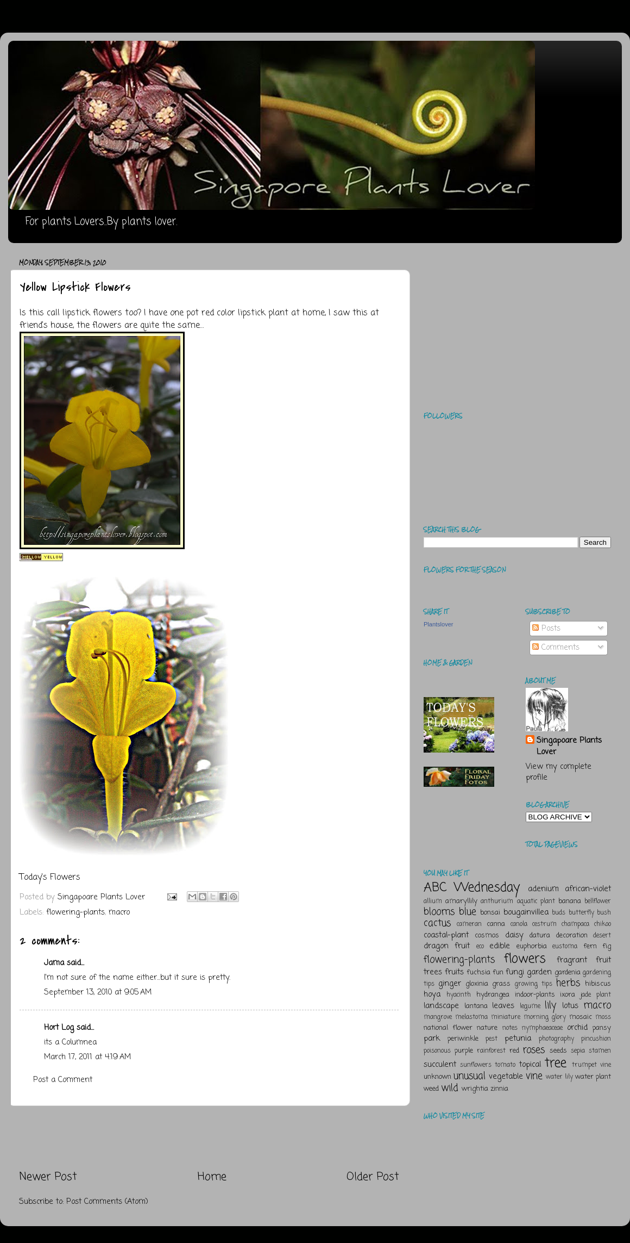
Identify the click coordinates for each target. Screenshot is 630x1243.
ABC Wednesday (472, 887)
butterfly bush (590, 913)
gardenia (568, 972)
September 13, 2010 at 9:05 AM (98, 992)
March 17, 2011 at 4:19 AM (87, 1057)
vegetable (506, 1077)
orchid (577, 1028)
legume (530, 1006)
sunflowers (476, 1065)
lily (550, 1005)
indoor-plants (535, 995)
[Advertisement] (209, 1138)
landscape (441, 1006)
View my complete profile (558, 772)
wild (449, 1088)
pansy (602, 1028)
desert (602, 936)
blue (467, 912)
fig (606, 946)
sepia (578, 1051)
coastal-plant (446, 935)
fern (590, 946)
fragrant (572, 960)
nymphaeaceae (542, 1028)
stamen (600, 1051)
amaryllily (461, 901)
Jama (54, 963)
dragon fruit (447, 946)
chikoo (602, 924)
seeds (558, 1051)
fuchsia (478, 972)
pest (491, 1039)
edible (499, 946)
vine (534, 1076)
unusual (469, 1076)
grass (501, 984)
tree (555, 1063)
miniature (505, 1017)
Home (212, 1177)
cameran (469, 924)
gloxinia (476, 984)
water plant (593, 1077)
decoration (572, 935)
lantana (476, 1006)
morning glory (545, 1017)
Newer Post (48, 1177)
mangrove (438, 1017)
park (432, 1039)
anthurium (497, 901)
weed (431, 1089)
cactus (437, 923)
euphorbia (531, 946)
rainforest (491, 1051)
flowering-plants (75, 912)
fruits (454, 972)
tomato (505, 1065)
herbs (568, 983)
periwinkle (463, 1039)
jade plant (596, 995)
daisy (514, 935)
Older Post (372, 1177)
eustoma (564, 947)
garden (539, 972)
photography (556, 1039)
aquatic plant (536, 901)
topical (530, 1065)
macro (119, 912)
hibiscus (598, 984)
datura (540, 935)
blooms (439, 912)
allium (433, 901)
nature (487, 1028)
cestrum (544, 924)
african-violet (588, 889)
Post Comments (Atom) (107, 1202)
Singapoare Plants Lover (569, 746)
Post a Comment (62, 1080)
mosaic (580, 1017)
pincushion (596, 1039)
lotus (570, 1006)
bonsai (490, 913)
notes (510, 1028)
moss (603, 1017)
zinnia (499, 1089)
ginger (449, 984)
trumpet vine (591, 1065)
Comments (555, 648)
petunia (518, 1039)
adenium (543, 889)
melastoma (471, 1017)
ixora (567, 995)
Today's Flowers (50, 877)
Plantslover (438, 624)
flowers (525, 958)
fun (498, 972)
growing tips (533, 984)
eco (480, 947)
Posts (546, 629)
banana (569, 901)
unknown (437, 1077)
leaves (503, 1006)
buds (558, 913)
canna (496, 924)
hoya (432, 994)
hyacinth (458, 995)
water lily (559, 1077)
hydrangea (492, 995)
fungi (515, 972)
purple (464, 1051)
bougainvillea (526, 912)
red (514, 1051)
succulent (440, 1065)
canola (519, 924)
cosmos (487, 935)
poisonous (437, 1051)
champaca (575, 924)
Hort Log (59, 1028)
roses (533, 1050)
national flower (448, 1028)
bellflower (597, 901)
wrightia (475, 1089)
